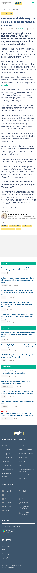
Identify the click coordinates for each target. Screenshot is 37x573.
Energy (3, 273)
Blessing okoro (15, 225)
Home (3, 9)
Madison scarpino (8, 229)
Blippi (18, 229)
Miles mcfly (27, 225)
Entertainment (13, 9)
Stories (3, 297)
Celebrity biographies (7, 386)
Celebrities (4, 285)
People (3, 339)
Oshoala (5, 225)
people (4, 85)
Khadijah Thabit (21, 29)
